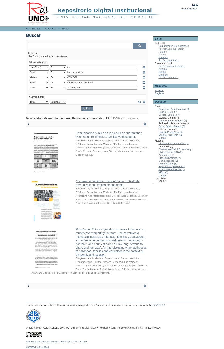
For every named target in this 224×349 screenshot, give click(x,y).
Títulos (162, 54)
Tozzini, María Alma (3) (171, 132)
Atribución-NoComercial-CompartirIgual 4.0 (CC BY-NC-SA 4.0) (56, 341)
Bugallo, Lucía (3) (168, 112)
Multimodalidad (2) (168, 160)
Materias (163, 57)
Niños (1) (163, 172)
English (194, 8)
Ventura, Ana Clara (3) (170, 135)
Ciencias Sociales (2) (170, 158)
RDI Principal (33, 28)
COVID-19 (50, 28)
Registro (159, 93)
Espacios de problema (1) (172, 166)
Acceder (159, 90)
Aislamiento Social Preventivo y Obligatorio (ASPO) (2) (175, 150)
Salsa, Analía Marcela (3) (172, 126)
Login (195, 4)
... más (162, 137)
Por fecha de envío (168, 60)
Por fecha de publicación (171, 48)
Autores (163, 51)
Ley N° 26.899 (158, 305)
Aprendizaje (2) (167, 155)
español (185, 8)
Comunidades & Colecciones (174, 46)
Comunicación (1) (168, 163)
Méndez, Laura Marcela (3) (173, 120)
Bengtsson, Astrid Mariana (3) (174, 109)
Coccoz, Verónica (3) (170, 114)
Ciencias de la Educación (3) (174, 143)
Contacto (30, 347)
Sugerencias (43, 347)
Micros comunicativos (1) (172, 169)
